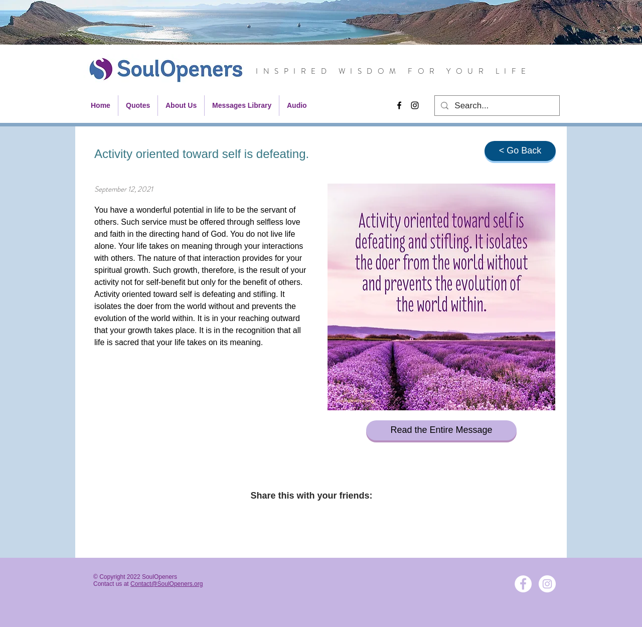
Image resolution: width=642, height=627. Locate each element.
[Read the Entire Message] (441, 430)
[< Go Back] (520, 151)
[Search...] (496, 106)
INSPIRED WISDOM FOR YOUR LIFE (393, 71)
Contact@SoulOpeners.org (166, 583)
